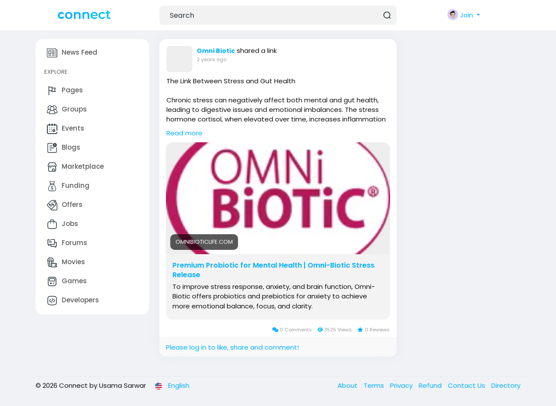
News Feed (72, 53)
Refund (431, 385)
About (348, 385)
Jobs (62, 224)
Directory (505, 385)
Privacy (402, 385)
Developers (73, 300)
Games (67, 281)
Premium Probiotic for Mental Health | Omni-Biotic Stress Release (273, 270)
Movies (66, 262)
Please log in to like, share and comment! (232, 347)
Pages (65, 90)
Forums (67, 243)
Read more (184, 133)
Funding (68, 186)
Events (65, 129)
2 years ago (211, 59)
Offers (65, 205)
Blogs (63, 148)
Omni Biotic (216, 50)
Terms (375, 385)
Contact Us (467, 385)
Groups (67, 110)
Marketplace (75, 167)
